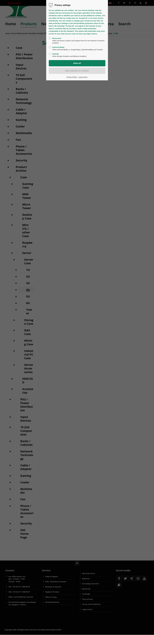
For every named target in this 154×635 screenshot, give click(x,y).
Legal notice (82, 77)
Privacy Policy (72, 77)
